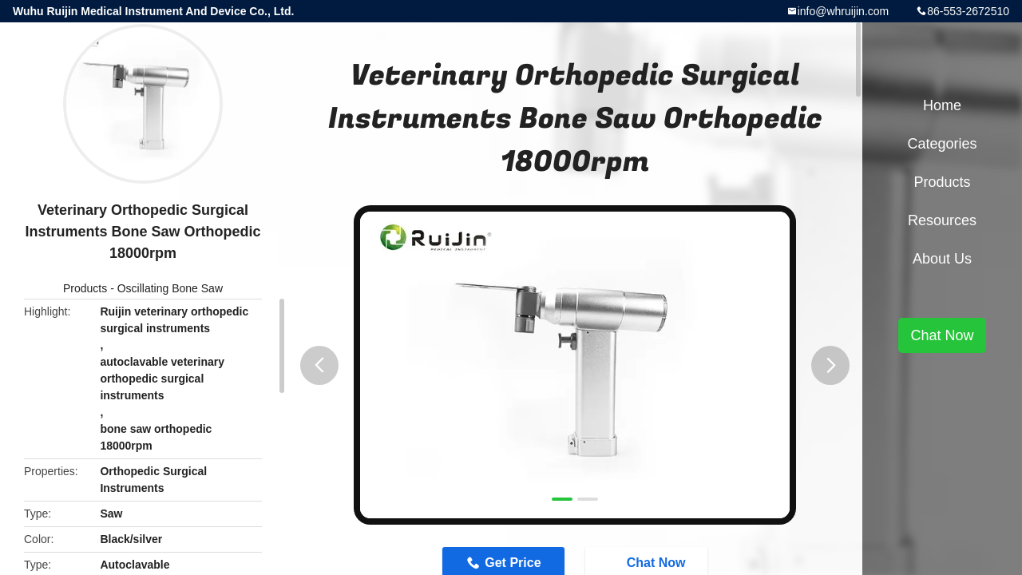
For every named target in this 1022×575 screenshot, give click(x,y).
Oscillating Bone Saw (170, 288)
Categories (941, 144)
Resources (942, 220)
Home (942, 105)
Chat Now (941, 335)
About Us (942, 259)
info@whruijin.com (843, 11)
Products (85, 288)
